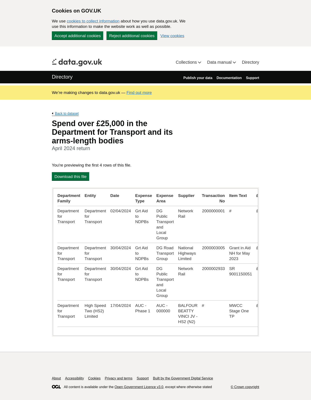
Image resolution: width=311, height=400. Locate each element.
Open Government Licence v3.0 (138, 387)
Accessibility (74, 378)
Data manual (220, 62)
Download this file (70, 176)
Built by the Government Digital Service (183, 378)
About (56, 378)
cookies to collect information (93, 21)
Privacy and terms (118, 378)
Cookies (94, 378)
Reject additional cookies (131, 35)
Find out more (139, 92)
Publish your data (197, 78)
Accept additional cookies (77, 35)
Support (252, 78)
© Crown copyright (245, 387)
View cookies (172, 36)
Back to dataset (67, 113)
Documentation (229, 78)
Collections (187, 62)
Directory (250, 62)
